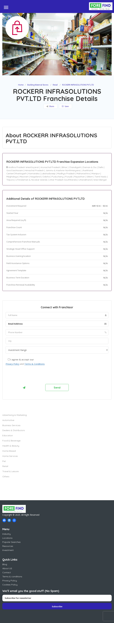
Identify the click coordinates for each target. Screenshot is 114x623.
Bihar (64, 167)
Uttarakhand (85, 179)
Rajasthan (79, 176)
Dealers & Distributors (13, 430)
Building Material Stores (37, 84)
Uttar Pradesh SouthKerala (63, 179)
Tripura (10, 179)
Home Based (9, 451)
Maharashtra (83, 173)
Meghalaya (12, 176)
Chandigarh (75, 167)
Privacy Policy (12, 363)
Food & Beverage (11, 440)
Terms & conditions (12, 576)
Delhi (100, 167)
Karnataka (33, 173)
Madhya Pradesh (66, 173)
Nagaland (35, 176)
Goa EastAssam (14, 170)
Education (7, 435)
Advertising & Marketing (14, 415)
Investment (8, 550)
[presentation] (29, 375)
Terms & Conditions (34, 363)
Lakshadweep (48, 173)
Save (65, 106)
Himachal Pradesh (34, 170)
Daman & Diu (90, 167)
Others (5, 476)
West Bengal (100, 179)
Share (50, 106)
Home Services (10, 456)
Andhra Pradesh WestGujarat (23, 167)
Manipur (96, 173)
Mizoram (24, 176)
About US (7, 568)
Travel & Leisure (10, 471)
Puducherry (57, 176)
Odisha (46, 176)
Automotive (8, 420)
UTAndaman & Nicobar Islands (31, 179)
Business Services (11, 425)
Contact (6, 572)
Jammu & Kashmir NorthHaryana (62, 170)
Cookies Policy (9, 584)
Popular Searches (11, 542)
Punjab (68, 176)
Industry (6, 534)
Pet (4, 461)
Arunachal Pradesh (50, 167)
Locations (7, 538)
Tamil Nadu (101, 176)
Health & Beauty (10, 445)
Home (21, 84)
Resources (7, 546)
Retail (55, 84)
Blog (4, 564)
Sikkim (90, 176)
